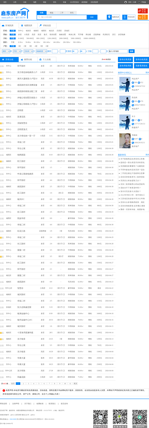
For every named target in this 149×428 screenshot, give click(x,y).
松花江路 (21, 231)
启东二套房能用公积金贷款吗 (132, 184)
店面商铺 (96, 34)
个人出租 (47, 59)
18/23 (51, 358)
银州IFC (20, 199)
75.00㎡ (81, 167)
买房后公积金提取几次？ (130, 181)
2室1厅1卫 (61, 66)
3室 (30, 46)
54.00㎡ (81, 352)
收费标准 (40, 404)
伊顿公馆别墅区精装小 (27, 98)
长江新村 (21, 244)
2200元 (99, 199)
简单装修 (71, 66)
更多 (147, 72)
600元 (99, 282)
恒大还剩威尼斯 (24, 307)
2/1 (51, 269)
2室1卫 (60, 193)
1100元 (99, 212)
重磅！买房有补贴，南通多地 (132, 209)
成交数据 (84, 2)
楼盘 (44, 2)
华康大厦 (21, 358)
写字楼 (80, 34)
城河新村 (21, 294)
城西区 (43, 31)
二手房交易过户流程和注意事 (132, 173)
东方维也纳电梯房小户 (27, 72)
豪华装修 (71, 218)
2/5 (51, 161)
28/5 (51, 333)
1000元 (99, 79)
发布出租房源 (142, 59)
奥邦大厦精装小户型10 (27, 79)
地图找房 (115, 17)
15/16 (51, 72)
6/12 (51, 288)
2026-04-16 (109, 320)
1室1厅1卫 (61, 72)
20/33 (51, 320)
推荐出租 (28, 59)
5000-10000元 (76, 38)
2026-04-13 (109, 339)
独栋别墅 (62, 34)
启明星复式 (22, 129)
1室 (19, 46)
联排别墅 (53, 34)
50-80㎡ (28, 42)
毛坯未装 (71, 231)
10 (65, 384)
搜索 (91, 17)
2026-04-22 (109, 288)
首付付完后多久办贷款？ (130, 191)
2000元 (99, 377)
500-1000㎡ (77, 42)
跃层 (39, 34)
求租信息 (47, 25)
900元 (99, 117)
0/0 (51, 174)
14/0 (51, 377)
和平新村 (21, 66)
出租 (24, 2)
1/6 (51, 326)
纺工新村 (21, 193)
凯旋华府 (21, 218)
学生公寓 (21, 148)
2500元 (99, 358)
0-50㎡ (20, 42)
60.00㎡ (81, 66)
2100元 (99, 231)
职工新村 (21, 161)
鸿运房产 (135, 79)
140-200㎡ (57, 42)
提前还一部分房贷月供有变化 (132, 162)
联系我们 (52, 404)
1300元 (99, 142)
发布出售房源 (125, 59)
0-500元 (21, 38)
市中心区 (8, 288)
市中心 (20, 31)
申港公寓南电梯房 (25, 174)
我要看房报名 (142, 66)
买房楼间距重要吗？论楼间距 (132, 166)
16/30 (51, 79)
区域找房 (9, 25)
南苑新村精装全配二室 (27, 91)
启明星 (20, 110)
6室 (47, 46)
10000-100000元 (89, 38)
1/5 (51, 85)
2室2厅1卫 (61, 85)
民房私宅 (106, 34)
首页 (4, 2)
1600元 (99, 193)
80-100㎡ (37, 42)
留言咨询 (64, 404)
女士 (133, 116)
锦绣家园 (21, 155)
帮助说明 (3, 404)
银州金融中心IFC (24, 320)
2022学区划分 (74, 2)
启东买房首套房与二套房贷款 (132, 177)
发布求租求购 (125, 66)
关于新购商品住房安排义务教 (132, 159)
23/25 (51, 339)
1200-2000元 (52, 38)
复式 (45, 34)
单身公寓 (72, 34)
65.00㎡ (81, 301)
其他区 (67, 31)
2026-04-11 (109, 345)
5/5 (51, 294)
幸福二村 (21, 142)
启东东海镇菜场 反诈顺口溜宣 (132, 206)
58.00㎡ (81, 193)
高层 (33, 34)
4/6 (51, 66)
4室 (36, 46)
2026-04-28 (109, 244)
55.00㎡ (81, 110)
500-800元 (30, 38)
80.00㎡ (81, 155)
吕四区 (59, 31)
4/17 (51, 123)
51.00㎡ (81, 123)
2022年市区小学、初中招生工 (132, 195)
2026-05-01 (109, 66)
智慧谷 (20, 288)
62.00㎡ (81, 148)
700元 (99, 174)
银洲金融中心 (23, 313)
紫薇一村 (21, 250)
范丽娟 (134, 135)
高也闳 (134, 97)
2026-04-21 (109, 294)
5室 (41, 46)
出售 (14, 2)
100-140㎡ (47, 42)
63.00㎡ (81, 269)
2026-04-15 (109, 326)
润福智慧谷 (22, 123)
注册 (134, 2)
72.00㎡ (81, 294)
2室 (25, 46)
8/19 (51, 155)
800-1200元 (40, 38)
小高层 (26, 34)
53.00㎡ (81, 129)
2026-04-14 (109, 333)
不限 (12, 31)
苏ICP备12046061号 (6, 423)
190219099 (13, 419)
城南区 (36, 31)
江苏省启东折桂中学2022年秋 (132, 199)
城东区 (28, 31)
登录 (129, 2)
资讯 (54, 2)
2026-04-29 (109, 231)
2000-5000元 (63, 38)
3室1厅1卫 (61, 250)
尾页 (75, 384)
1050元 (99, 250)
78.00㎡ (81, 85)
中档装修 (71, 85)
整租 (90, 66)
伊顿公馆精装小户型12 (27, 104)
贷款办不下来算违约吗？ (130, 188)
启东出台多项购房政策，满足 (132, 202)
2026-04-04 (109, 352)
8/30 (51, 313)
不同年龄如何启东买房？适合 (132, 170)
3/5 (51, 142)
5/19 (51, 307)
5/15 (51, 136)
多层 (20, 34)
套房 (42, 358)
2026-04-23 (109, 282)
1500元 (99, 110)
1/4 (51, 193)
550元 (99, 307)
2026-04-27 (109, 263)
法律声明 (15, 404)
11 (70, 384)
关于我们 (27, 404)
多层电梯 (121, 34)
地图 (34, 2)
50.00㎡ (81, 72)
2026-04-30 (109, 148)
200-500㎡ (67, 42)
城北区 (51, 31)
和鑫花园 (21, 377)
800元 (99, 206)
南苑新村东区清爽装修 (27, 85)
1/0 (51, 231)
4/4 (51, 180)
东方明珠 (21, 371)
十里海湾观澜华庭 (25, 333)
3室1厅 (60, 256)
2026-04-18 (109, 307)
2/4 (51, 237)
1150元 (99, 301)
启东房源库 (94, 2)
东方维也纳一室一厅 (26, 136)
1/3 (51, 117)
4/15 (51, 129)
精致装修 (71, 72)
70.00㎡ (81, 104)
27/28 (51, 371)
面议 (99, 288)
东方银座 (21, 339)
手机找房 (131, 17)
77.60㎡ (81, 333)
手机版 (143, 2)
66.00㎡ (81, 358)
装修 (64, 2)
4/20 (51, 110)
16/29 (51, 352)
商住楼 (88, 34)
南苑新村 (21, 186)
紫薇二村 (21, 275)
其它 (114, 34)
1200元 (99, 72)
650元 (99, 66)
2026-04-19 (109, 301)
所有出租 (9, 59)
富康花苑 (21, 117)
